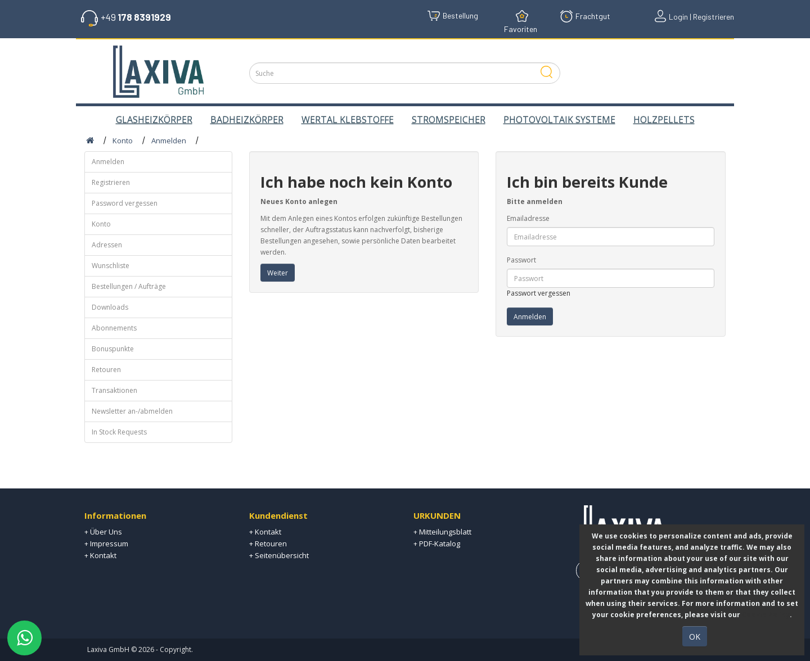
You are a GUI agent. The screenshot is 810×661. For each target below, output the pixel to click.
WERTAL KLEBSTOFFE (348, 120)
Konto (122, 140)
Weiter (277, 273)
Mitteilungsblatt (445, 532)
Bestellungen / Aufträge (129, 286)
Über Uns (106, 532)
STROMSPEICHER (448, 120)
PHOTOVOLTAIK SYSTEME (559, 120)
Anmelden (168, 140)
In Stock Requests (119, 432)
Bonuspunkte (113, 349)
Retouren (106, 369)
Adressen (107, 245)
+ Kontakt (265, 532)
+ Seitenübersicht (279, 555)
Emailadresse (528, 218)
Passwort (521, 260)
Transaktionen (114, 390)
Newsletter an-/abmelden (132, 411)
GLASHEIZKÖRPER (154, 120)
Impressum (109, 543)
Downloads (110, 307)
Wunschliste (110, 265)
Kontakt (103, 555)
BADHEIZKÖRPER (247, 120)
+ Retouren (268, 543)
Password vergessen (125, 203)
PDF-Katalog (439, 543)
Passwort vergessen (538, 293)
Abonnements (114, 328)
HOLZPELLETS (664, 120)
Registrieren (111, 182)
